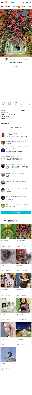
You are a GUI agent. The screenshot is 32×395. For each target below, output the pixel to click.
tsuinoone (9, 156)
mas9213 (9, 59)
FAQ (30, 6)
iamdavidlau (9, 204)
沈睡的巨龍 (20, 339)
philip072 (9, 141)
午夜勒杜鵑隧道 (21, 240)
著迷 (2, 339)
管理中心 (24, 6)
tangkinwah (9, 189)
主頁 (2, 6)
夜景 (7, 113)
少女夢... (3, 314)
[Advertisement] (16, 85)
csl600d (8, 173)
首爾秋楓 (19, 265)
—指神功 (3, 363)
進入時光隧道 (5, 240)
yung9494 (9, 196)
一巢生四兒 (4, 265)
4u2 (7, 133)
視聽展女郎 (20, 290)
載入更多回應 (16, 212)
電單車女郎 (20, 314)
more (29, 221)
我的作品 (16, 7)
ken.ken (8, 164)
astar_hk (8, 181)
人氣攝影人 (8, 6)
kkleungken (9, 149)
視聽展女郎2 (4, 290)
